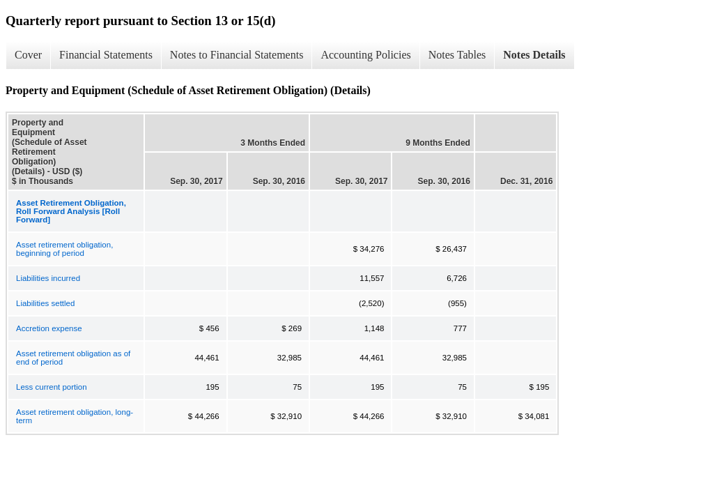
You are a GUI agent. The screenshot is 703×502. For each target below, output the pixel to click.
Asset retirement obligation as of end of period (73, 357)
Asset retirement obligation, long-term (74, 416)
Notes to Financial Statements (237, 55)
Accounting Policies (365, 55)
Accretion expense (49, 328)
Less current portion (51, 387)
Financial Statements (106, 55)
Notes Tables (457, 55)
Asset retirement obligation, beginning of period (64, 249)
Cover (28, 55)
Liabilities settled (45, 303)
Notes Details (534, 55)
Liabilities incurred (48, 278)
